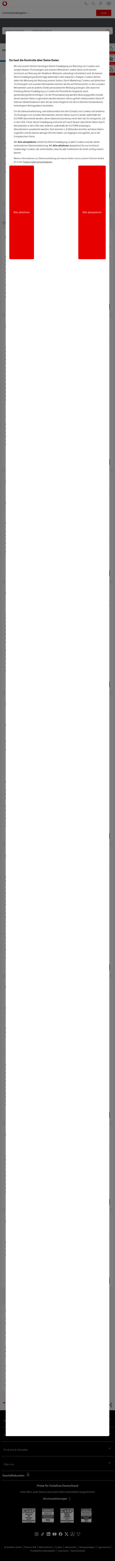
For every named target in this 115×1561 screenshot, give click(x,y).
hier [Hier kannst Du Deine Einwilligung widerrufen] (45, 76)
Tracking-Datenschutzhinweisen (37, 162)
